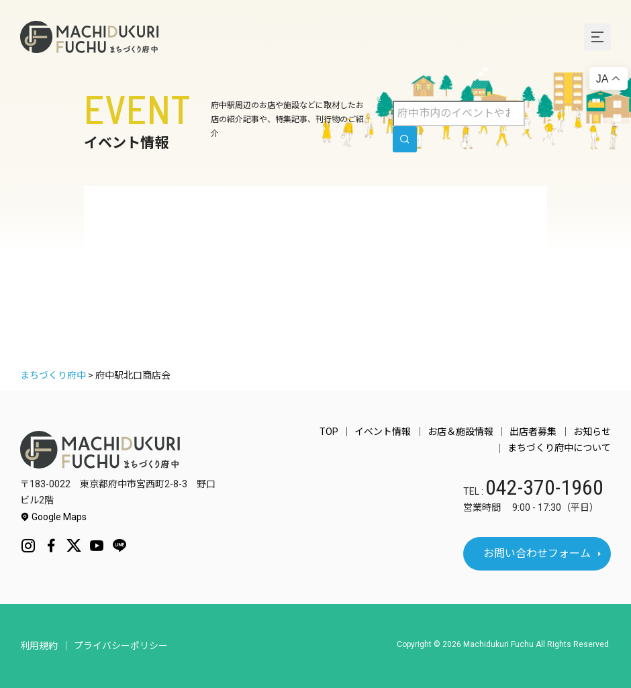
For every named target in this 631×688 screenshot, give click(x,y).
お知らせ (592, 431)
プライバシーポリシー (121, 645)
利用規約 (39, 645)
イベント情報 (384, 431)
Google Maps (53, 516)
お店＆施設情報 (461, 431)
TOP (330, 431)
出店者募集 (533, 431)
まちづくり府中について (559, 448)
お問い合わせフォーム (537, 553)
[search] (405, 139)
